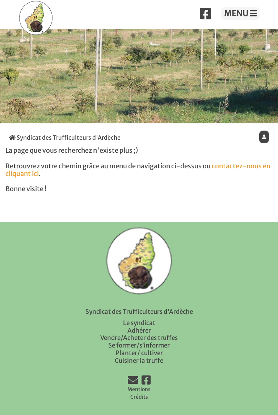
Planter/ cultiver (139, 353)
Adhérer (139, 330)
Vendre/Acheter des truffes (139, 338)
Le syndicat (139, 323)
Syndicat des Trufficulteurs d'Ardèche (65, 137)
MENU (240, 13)
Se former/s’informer (139, 345)
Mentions (139, 389)
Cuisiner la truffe (139, 361)
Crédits (139, 397)
